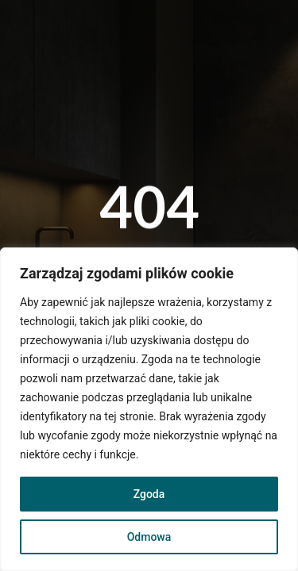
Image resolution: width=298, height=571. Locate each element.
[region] (149, 409)
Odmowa (149, 537)
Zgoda (149, 494)
